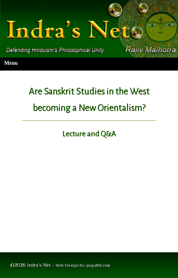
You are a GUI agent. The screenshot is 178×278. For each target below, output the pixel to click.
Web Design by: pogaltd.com (82, 265)
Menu (11, 63)
